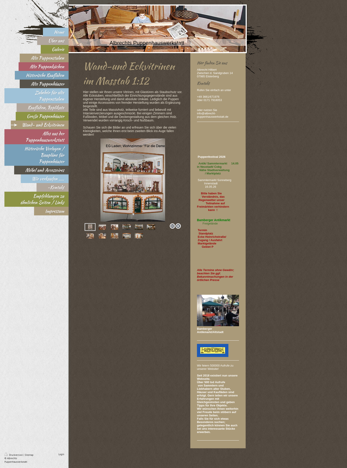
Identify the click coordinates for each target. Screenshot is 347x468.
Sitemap (29, 454)
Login (61, 454)
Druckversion (13, 454)
